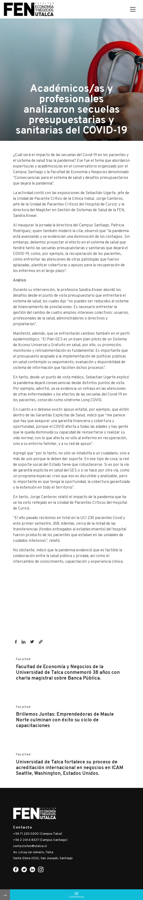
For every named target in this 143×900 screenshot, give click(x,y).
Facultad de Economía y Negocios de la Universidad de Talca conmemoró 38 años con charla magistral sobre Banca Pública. (68, 672)
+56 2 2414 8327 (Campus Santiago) (40, 840)
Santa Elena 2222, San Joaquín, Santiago (43, 858)
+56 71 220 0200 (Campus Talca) (37, 834)
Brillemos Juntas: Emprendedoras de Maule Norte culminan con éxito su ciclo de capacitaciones (65, 720)
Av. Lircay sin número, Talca (33, 852)
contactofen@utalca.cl (30, 846)
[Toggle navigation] (132, 9)
